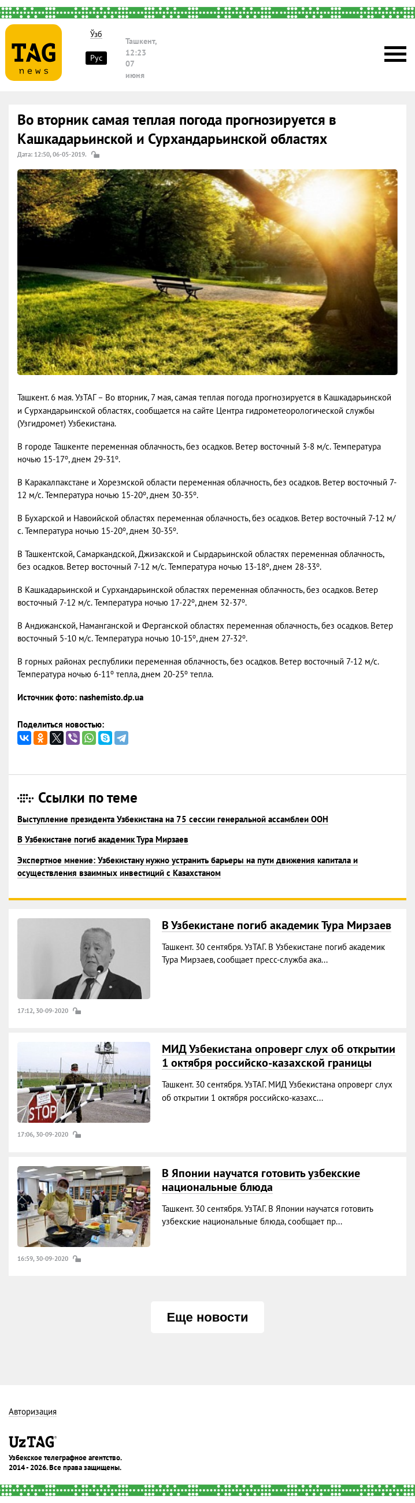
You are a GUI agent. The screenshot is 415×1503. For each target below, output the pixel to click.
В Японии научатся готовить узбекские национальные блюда (261, 1180)
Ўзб (96, 34)
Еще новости (207, 1317)
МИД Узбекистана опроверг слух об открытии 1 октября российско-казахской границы (278, 1055)
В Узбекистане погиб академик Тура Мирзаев (102, 839)
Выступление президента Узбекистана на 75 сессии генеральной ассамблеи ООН (172, 819)
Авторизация (33, 1412)
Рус (96, 58)
